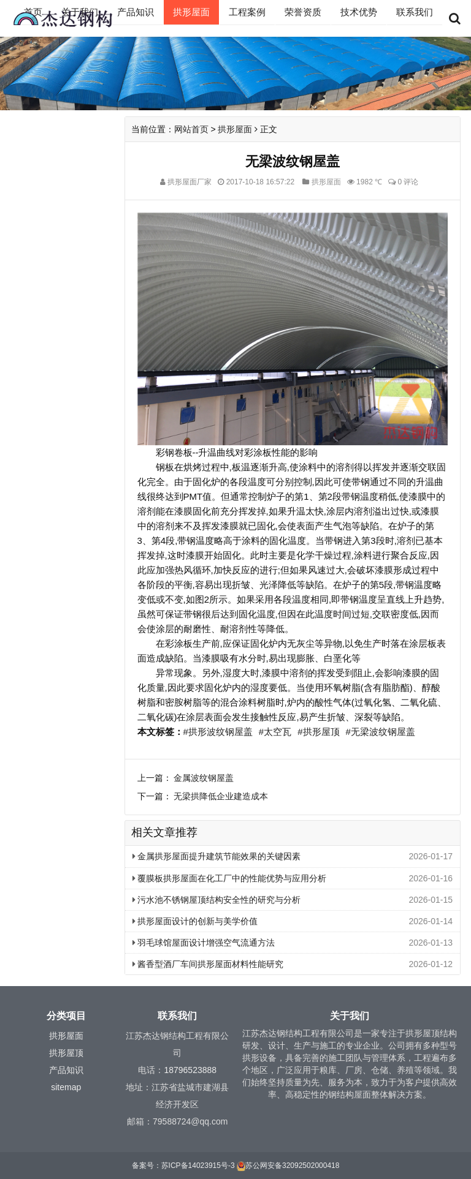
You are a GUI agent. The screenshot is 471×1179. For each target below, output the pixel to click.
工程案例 (247, 12)
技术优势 (358, 12)
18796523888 (190, 1070)
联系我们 (414, 12)
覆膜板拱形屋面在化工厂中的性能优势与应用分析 (229, 878)
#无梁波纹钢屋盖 (380, 731)
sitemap (66, 1087)
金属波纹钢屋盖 (204, 778)
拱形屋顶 (66, 1053)
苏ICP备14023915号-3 (198, 1165)
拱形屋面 (191, 12)
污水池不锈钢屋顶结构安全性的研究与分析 (216, 900)
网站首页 (191, 129)
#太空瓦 (275, 731)
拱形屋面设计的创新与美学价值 (195, 921)
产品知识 (135, 12)
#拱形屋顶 (318, 731)
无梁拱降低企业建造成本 (221, 796)
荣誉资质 (303, 12)
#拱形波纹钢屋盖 (218, 731)
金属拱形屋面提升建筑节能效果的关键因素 (216, 856)
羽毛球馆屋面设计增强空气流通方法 (203, 942)
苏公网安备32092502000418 (292, 1165)
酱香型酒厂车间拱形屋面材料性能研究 (208, 964)
